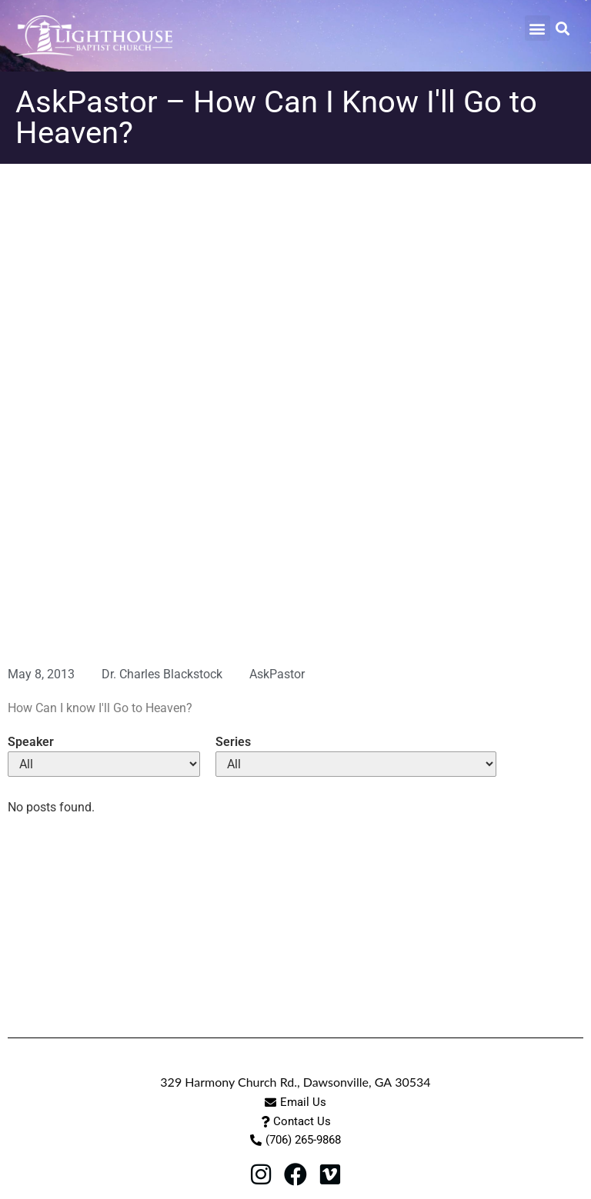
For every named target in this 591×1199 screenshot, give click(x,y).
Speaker (31, 742)
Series (233, 742)
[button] (537, 28)
